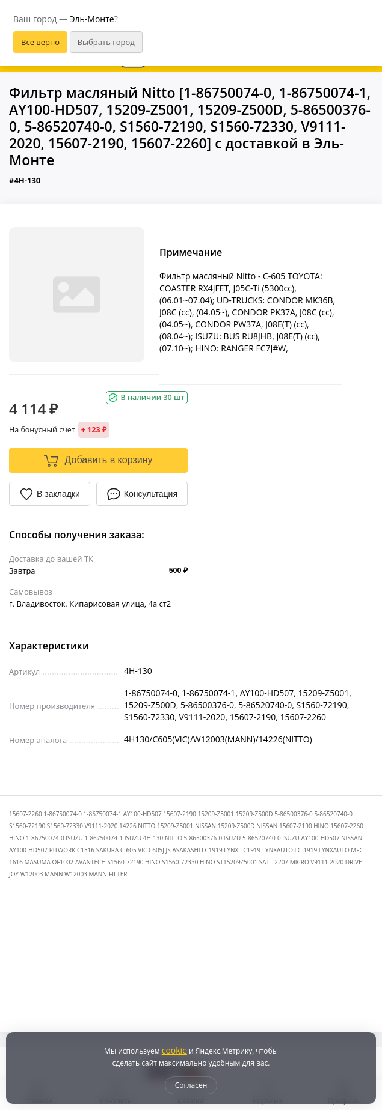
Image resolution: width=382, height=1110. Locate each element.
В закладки (49, 494)
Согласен (191, 1085)
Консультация (141, 494)
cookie (174, 1050)
